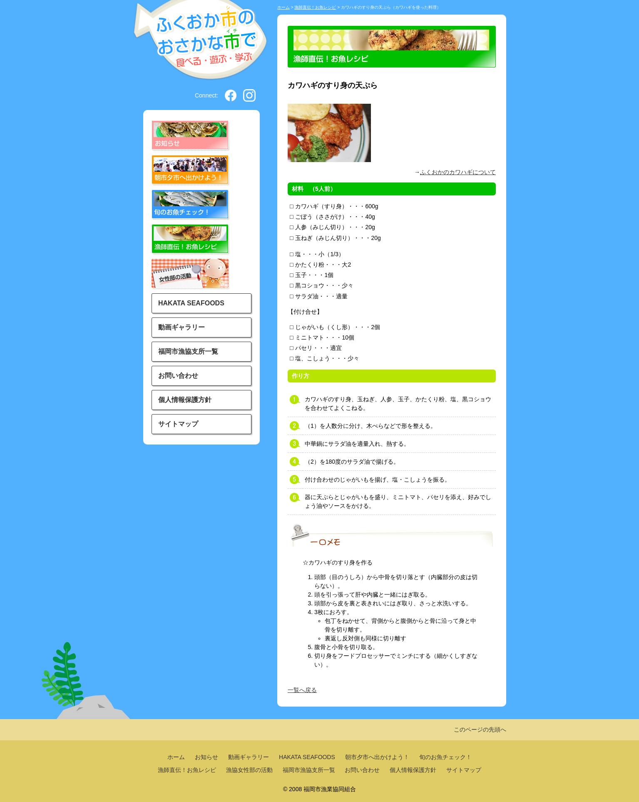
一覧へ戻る (302, 690)
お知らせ (206, 757)
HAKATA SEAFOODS (191, 303)
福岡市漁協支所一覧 (188, 351)
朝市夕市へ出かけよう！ (377, 757)
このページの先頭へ (480, 729)
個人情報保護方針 (184, 399)
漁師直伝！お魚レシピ (315, 7)
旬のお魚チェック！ (445, 757)
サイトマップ (178, 423)
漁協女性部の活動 (249, 770)
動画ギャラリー (181, 327)
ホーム (283, 7)
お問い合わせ (178, 375)
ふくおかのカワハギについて (458, 172)
